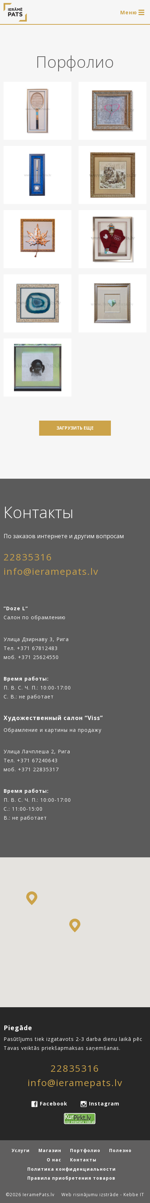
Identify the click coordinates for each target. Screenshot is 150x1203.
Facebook (53, 1103)
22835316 (28, 556)
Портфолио (85, 1150)
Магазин (49, 1150)
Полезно (120, 1150)
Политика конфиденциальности (71, 1169)
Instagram (103, 1103)
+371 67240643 (37, 760)
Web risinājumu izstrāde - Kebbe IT (102, 1195)
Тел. (10, 760)
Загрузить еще (75, 428)
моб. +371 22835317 (31, 769)
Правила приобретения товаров (71, 1178)
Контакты (83, 1160)
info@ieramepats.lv (51, 571)
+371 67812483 (37, 648)
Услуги (20, 1150)
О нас (54, 1160)
